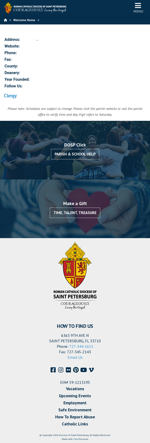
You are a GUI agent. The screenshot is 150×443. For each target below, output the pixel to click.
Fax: (8, 59)
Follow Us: (13, 86)
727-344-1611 (81, 346)
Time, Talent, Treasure (75, 212)
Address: (12, 39)
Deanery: (12, 72)
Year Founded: (17, 79)
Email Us (75, 357)
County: (11, 66)
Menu (138, 7)
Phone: (10, 52)
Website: (12, 46)
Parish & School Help (75, 154)
